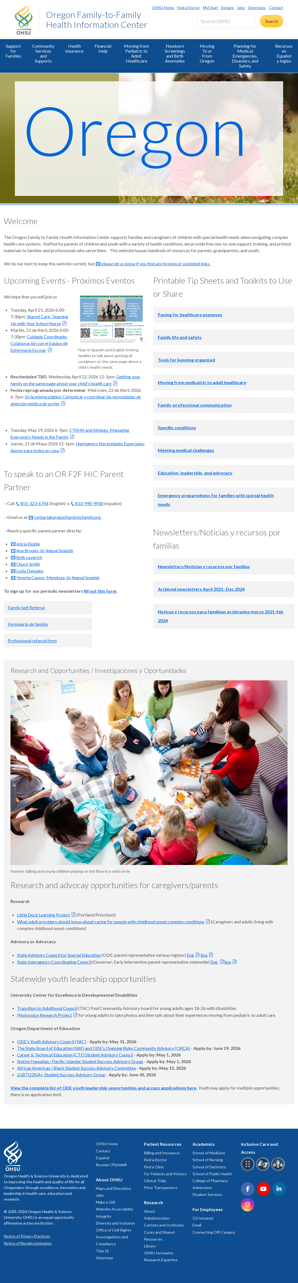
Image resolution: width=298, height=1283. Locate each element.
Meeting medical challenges (186, 450)
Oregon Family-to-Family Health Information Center (96, 19)
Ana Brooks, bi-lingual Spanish (44, 550)
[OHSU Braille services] (248, 1170)
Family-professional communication (195, 405)
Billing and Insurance (162, 1152)
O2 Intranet (203, 1218)
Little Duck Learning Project (43, 914)
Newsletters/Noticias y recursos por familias (204, 566)
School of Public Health (212, 1173)
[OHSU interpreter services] (278, 1170)
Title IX (102, 1251)
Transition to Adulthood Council (47, 1008)
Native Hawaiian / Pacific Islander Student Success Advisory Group (80, 1061)
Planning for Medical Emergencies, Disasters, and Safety (245, 55)
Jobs (241, 7)
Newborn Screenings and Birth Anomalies (175, 53)
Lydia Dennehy (30, 570)
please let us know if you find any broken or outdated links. (155, 263)
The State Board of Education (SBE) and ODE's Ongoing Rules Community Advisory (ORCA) (103, 1048)
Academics (204, 1144)
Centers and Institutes (164, 1225)
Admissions (202, 1187)
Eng (190, 955)
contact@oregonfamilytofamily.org (67, 517)
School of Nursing (208, 1159)
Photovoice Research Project (44, 1015)
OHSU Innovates (159, 1252)
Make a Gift (106, 1202)
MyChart (210, 7)
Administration (157, 1218)
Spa (204, 955)
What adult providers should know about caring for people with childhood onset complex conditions (110, 921)
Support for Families (13, 50)
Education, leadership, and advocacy (195, 472)
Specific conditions (177, 427)
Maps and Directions (113, 1188)
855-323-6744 (34, 503)
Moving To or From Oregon (207, 53)
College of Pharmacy (210, 1180)
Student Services (207, 1194)
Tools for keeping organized (186, 359)
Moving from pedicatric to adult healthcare (202, 382)
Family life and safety (180, 337)
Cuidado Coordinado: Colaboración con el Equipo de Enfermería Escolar (39, 343)
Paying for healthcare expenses (190, 314)
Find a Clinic (154, 1167)
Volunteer (104, 1257)
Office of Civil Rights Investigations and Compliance (113, 1237)
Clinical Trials (155, 1180)
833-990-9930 (89, 503)
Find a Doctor (188, 7)
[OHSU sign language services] (263, 1170)
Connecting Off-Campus (214, 1232)
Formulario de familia (28, 624)
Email (197, 1225)
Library (150, 1246)
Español (102, 1157)
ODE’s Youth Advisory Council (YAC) (51, 1041)
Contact (276, 7)
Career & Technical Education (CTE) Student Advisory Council (75, 1054)
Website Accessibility (114, 1209)
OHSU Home (163, 7)
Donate (227, 7)
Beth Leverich (29, 557)
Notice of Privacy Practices (27, 1236)
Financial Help (102, 48)
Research (153, 1202)
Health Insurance (74, 48)
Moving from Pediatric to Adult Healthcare (136, 53)
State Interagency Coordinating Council (54, 961)
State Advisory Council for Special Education (59, 955)
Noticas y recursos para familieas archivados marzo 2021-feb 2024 (220, 616)
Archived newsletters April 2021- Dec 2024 (201, 589)
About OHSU (109, 1179)
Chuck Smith (28, 564)
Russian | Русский (111, 1164)
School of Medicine (209, 1152)
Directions (257, 7)
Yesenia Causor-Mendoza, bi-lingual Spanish (57, 577)
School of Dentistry (209, 1167)
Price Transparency (160, 1187)
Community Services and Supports (43, 53)
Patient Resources (162, 1144)
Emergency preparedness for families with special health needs (216, 500)
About (149, 1211)
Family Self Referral (26, 607)
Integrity (103, 1216)
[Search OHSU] (226, 21)
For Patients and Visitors (165, 1173)
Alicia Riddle (28, 543)
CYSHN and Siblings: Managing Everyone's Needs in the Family (69, 433)
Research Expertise (161, 1259)
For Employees (208, 1209)
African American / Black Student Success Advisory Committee (76, 1068)
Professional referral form (32, 640)
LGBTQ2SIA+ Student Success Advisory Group (61, 1074)
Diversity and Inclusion (115, 1223)
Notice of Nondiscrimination (28, 1243)
